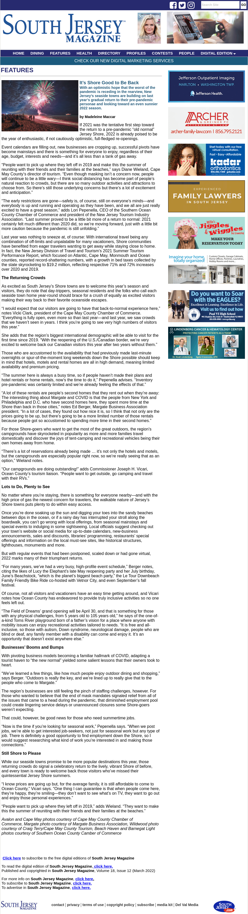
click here (103, 866)
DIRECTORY (109, 53)
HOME (18, 53)
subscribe (145, 905)
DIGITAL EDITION (218, 53)
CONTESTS (162, 53)
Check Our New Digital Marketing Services (124, 61)
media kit (164, 905)
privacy (73, 905)
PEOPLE (187, 53)
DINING (37, 53)
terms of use (93, 905)
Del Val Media (186, 905)
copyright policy (120, 905)
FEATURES (60, 53)
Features (17, 70)
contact (57, 905)
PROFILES (136, 53)
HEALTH (84, 53)
